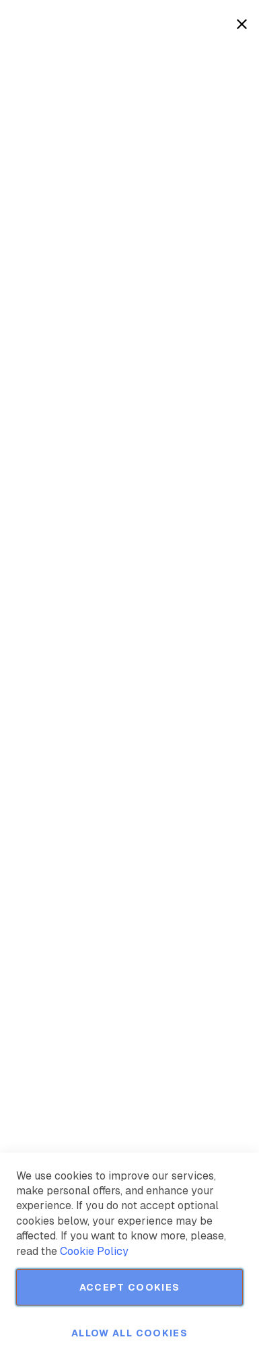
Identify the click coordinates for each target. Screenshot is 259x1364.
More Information (204, 102)
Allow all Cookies (129, 1333)
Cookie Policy (94, 1251)
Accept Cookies (129, 1287)
